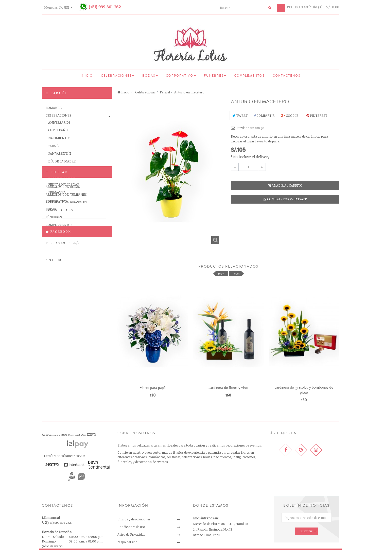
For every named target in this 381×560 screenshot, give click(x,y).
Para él (54, 145)
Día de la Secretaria (65, 169)
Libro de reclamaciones (134, 549)
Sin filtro (54, 332)
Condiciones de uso (131, 526)
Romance (54, 107)
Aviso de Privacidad (131, 534)
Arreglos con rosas (63, 259)
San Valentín (59, 153)
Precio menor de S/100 (65, 299)
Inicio (123, 92)
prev (221, 273)
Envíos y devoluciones (133, 519)
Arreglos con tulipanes (66, 267)
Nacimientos (59, 138)
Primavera (57, 192)
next (236, 273)
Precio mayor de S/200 (64, 315)
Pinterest (316, 115)
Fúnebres (54, 217)
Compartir (264, 115)
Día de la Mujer (61, 176)
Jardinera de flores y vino (228, 387)
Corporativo (56, 201)
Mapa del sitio (127, 542)
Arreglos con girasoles (66, 274)
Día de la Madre (62, 161)
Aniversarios (59, 122)
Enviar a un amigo (250, 127)
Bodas (51, 209)
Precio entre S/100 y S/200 (68, 307)
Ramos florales (59, 282)
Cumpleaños (59, 130)
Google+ (290, 115)
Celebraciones (58, 115)
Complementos (59, 224)
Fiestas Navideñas (63, 184)
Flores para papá (153, 387)
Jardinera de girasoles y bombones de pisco (304, 390)
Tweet (240, 115)
